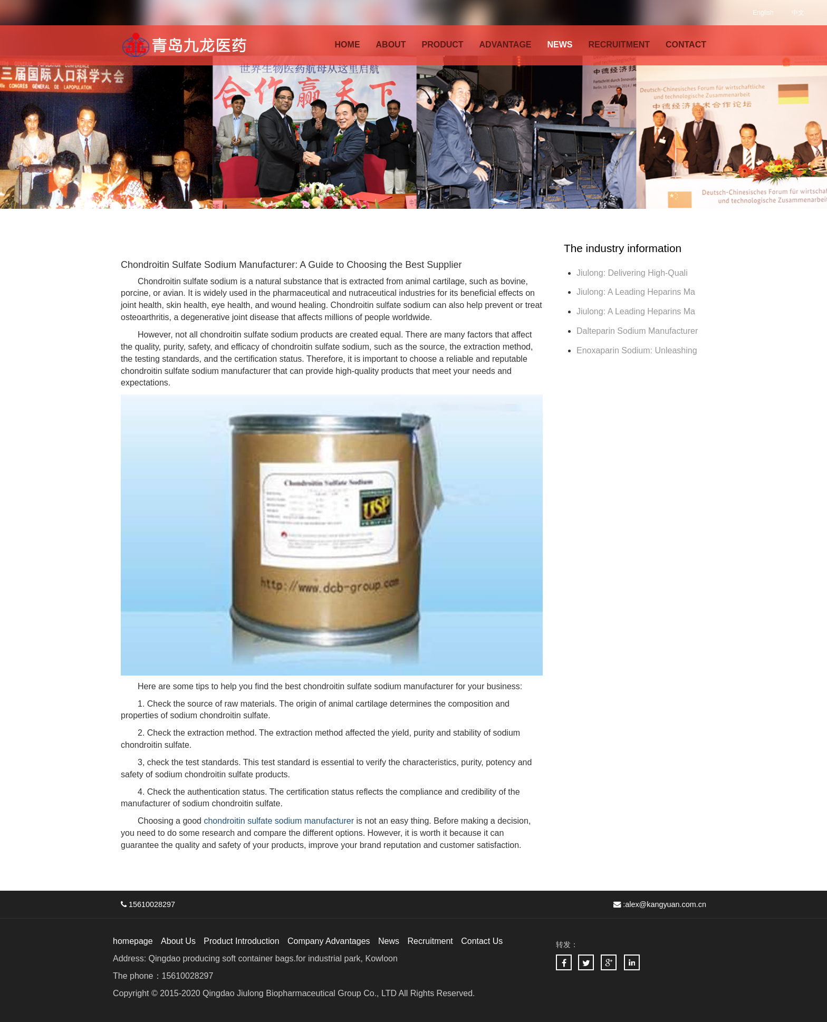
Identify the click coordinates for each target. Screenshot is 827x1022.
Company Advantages (328, 941)
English (763, 12)
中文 (798, 12)
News (388, 941)
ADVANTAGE (505, 44)
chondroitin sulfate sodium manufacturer (279, 820)
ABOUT (391, 44)
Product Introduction (241, 941)
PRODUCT (442, 44)
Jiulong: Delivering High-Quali (632, 272)
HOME (347, 44)
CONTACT (686, 44)
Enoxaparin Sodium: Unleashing (637, 350)
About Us (178, 941)
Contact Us (482, 941)
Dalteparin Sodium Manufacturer (637, 330)
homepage (133, 941)
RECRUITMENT (619, 44)
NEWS (560, 44)
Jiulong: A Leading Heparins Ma (635, 291)
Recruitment (430, 941)
